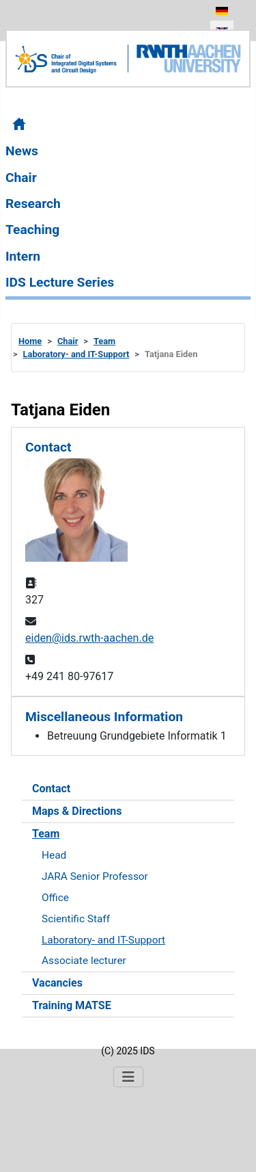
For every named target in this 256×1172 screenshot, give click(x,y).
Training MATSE (71, 1005)
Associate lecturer (84, 960)
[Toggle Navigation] (128, 1077)
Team (45, 833)
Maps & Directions (77, 811)
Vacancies (57, 982)
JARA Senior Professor (95, 876)
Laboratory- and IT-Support (103, 940)
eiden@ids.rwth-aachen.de (89, 637)
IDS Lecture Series (59, 282)
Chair (21, 177)
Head (54, 855)
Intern (22, 256)
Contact (51, 788)
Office (55, 897)
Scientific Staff (76, 919)
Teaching (32, 229)
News (21, 151)
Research (33, 203)
